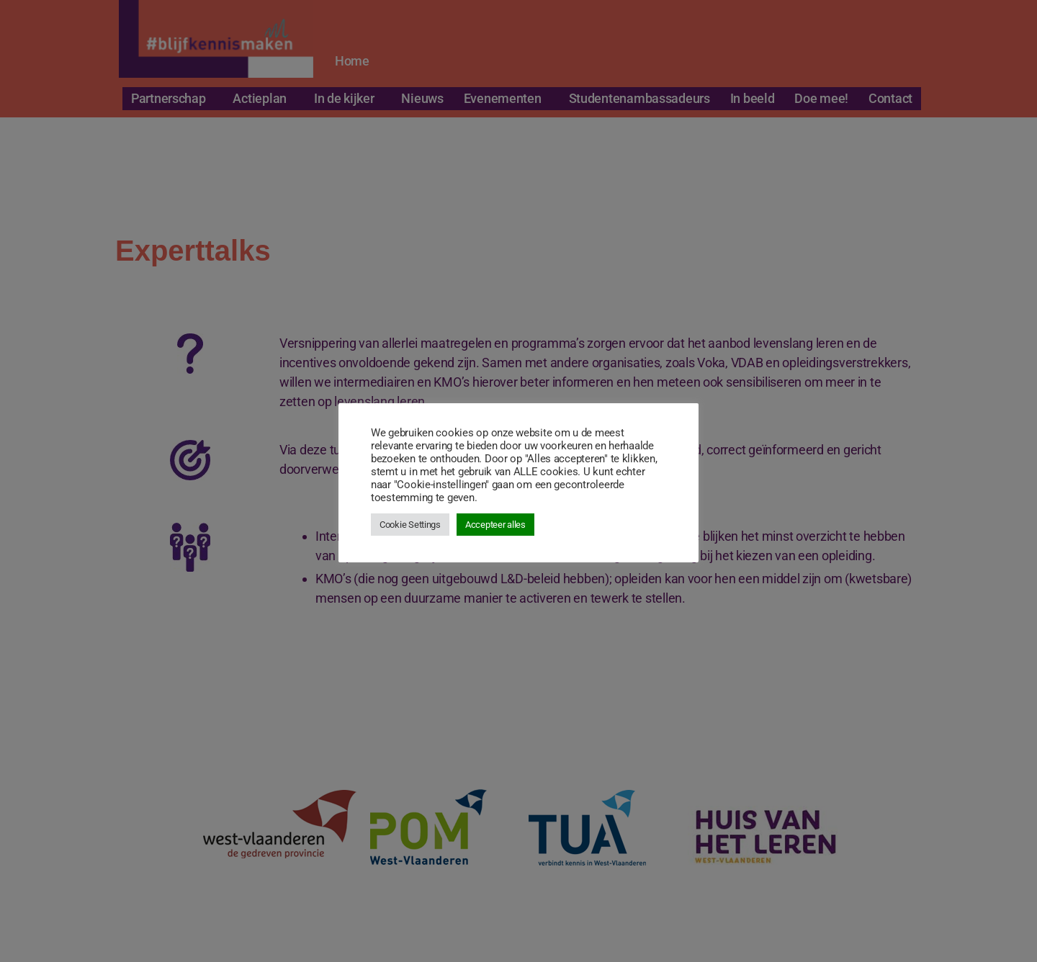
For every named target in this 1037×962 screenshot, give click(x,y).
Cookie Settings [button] (410, 524)
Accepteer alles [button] (495, 524)
